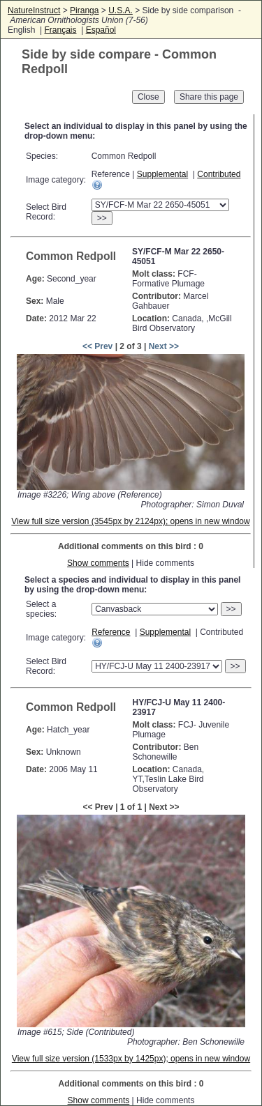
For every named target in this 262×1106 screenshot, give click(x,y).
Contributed (218, 174)
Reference (111, 632)
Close (148, 97)
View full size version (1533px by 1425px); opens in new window (131, 1058)
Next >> (164, 346)
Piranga (84, 10)
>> (102, 218)
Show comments (98, 563)
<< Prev (97, 346)
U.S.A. (120, 10)
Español (101, 30)
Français (60, 30)
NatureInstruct (34, 10)
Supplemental (162, 174)
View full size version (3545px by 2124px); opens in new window (130, 521)
